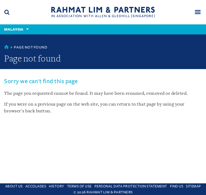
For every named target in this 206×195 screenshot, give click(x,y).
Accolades (36, 186)
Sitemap (193, 186)
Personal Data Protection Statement (130, 186)
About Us (14, 186)
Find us (176, 186)
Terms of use (79, 186)
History (56, 186)
